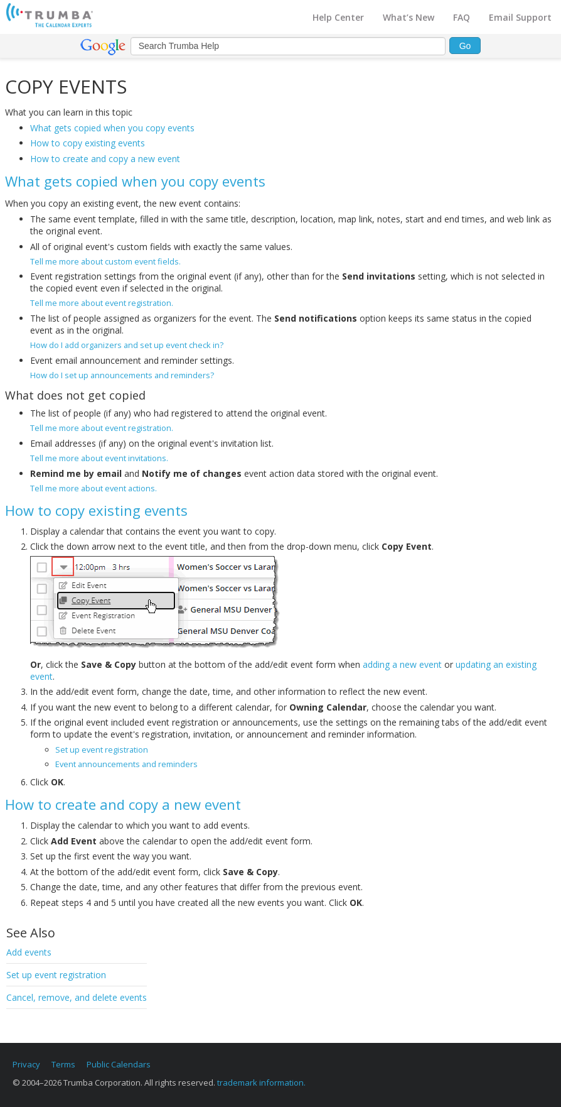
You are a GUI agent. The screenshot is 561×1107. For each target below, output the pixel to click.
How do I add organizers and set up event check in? (126, 345)
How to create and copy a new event (105, 159)
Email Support (520, 17)
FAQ (461, 17)
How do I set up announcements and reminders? (122, 375)
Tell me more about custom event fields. (105, 261)
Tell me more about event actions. (93, 488)
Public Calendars (119, 1064)
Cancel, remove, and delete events (76, 997)
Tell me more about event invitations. (99, 458)
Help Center (338, 17)
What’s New (408, 17)
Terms (63, 1064)
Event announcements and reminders (126, 764)
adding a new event (402, 664)
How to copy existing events (87, 143)
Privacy (26, 1064)
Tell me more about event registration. (101, 302)
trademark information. (261, 1082)
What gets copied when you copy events (112, 128)
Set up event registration (56, 975)
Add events (28, 952)
